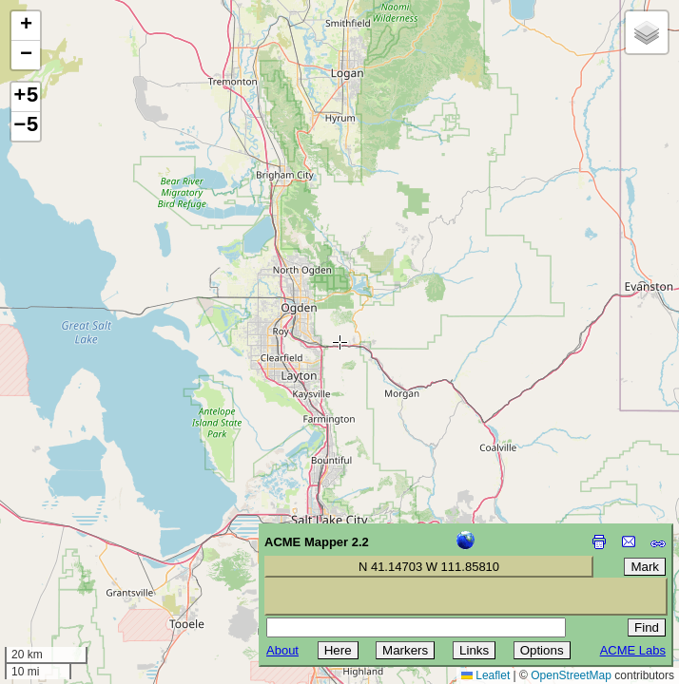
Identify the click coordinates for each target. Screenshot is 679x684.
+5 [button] (25, 97)
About (282, 650)
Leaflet (485, 675)
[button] (25, 26)
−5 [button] (25, 126)
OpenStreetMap (571, 675)
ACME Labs (633, 650)
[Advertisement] (101, 549)
